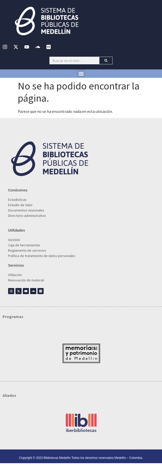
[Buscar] (105, 60)
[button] (81, 73)
